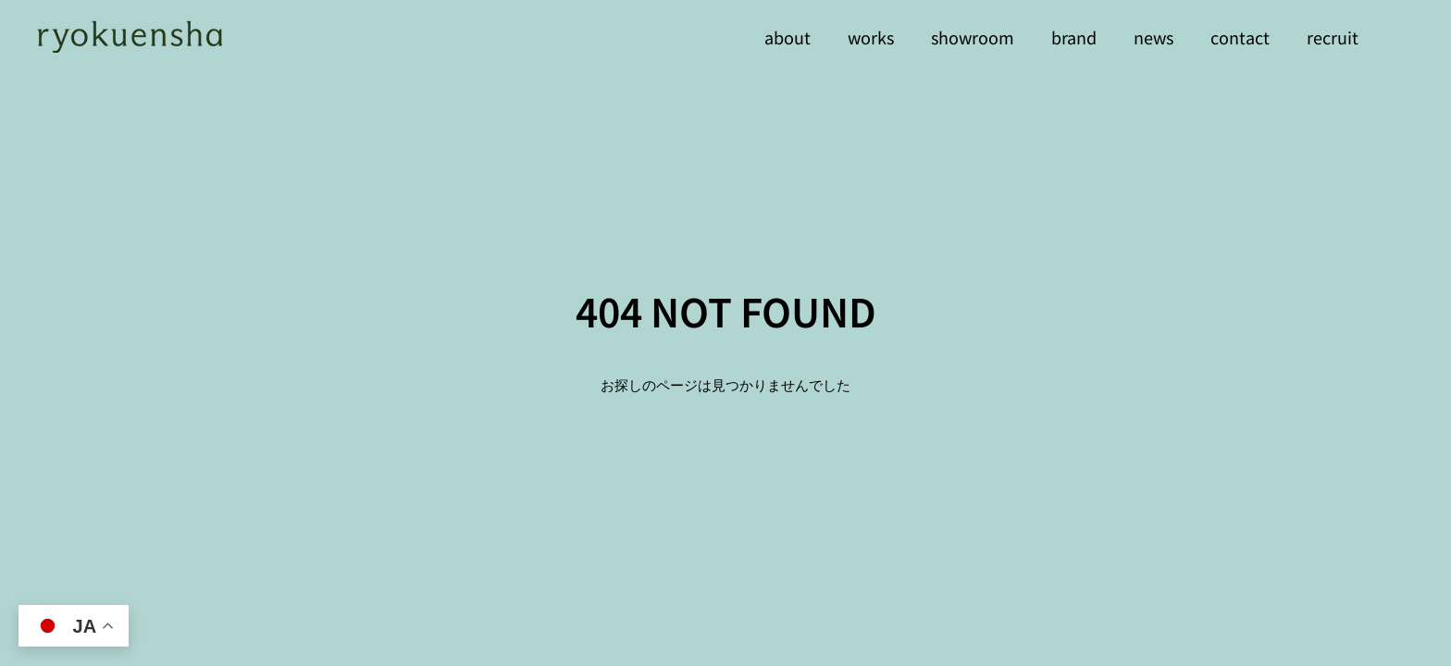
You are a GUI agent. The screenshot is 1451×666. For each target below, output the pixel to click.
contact (1240, 37)
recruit (1332, 37)
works (871, 37)
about (787, 37)
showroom (972, 37)
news (1153, 37)
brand (1074, 37)
